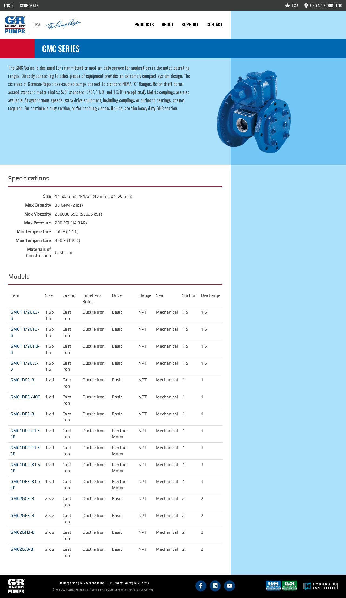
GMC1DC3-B (22, 379)
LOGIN (9, 5)
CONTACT (214, 24)
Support (190, 24)
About (168, 24)
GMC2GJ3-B (21, 549)
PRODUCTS (144, 24)
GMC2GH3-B (22, 532)
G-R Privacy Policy (118, 583)
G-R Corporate (66, 583)
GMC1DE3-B (22, 413)
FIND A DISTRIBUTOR (323, 5)
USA (291, 5)
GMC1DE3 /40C (25, 396)
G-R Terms (141, 583)
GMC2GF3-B (22, 515)
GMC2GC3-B (22, 498)
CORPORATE (29, 5)
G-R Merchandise (92, 583)
